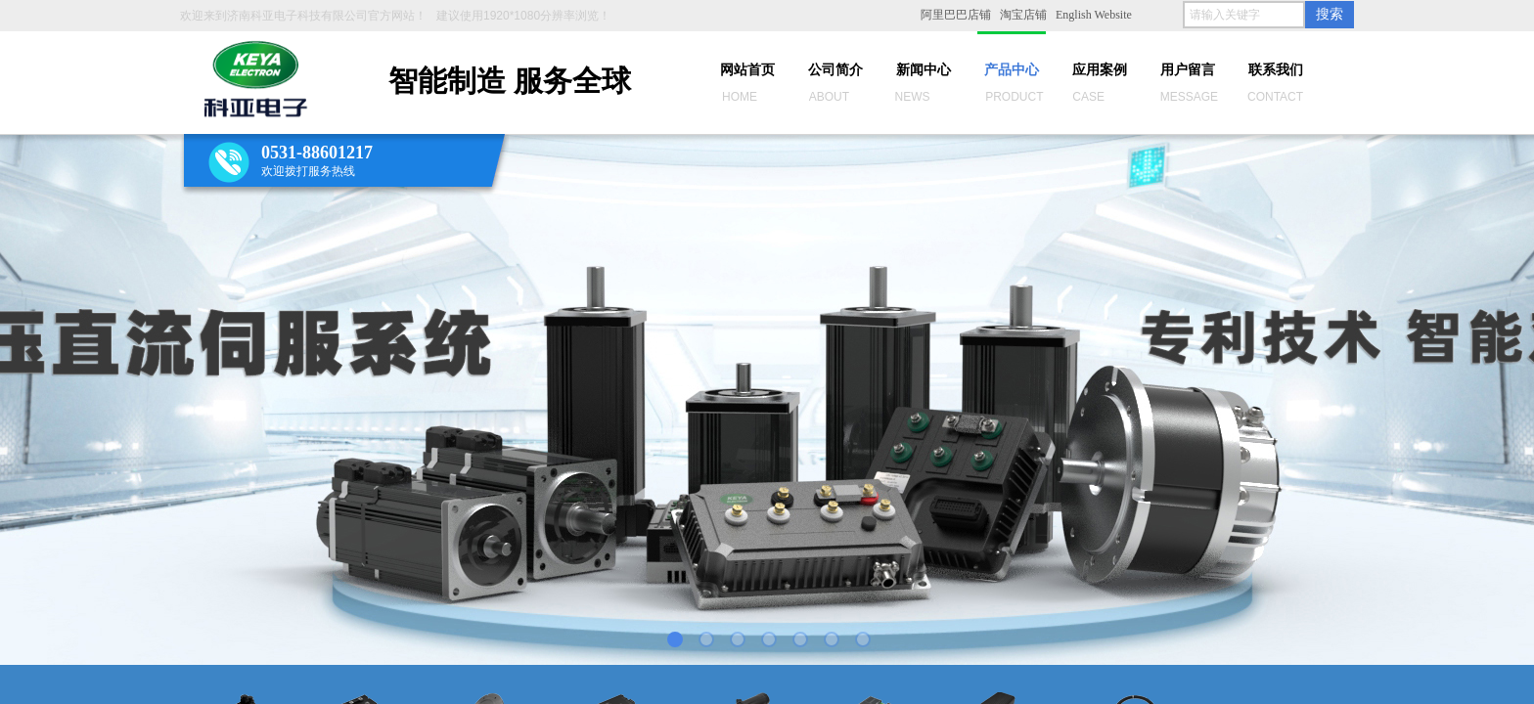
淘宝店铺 (1023, 15)
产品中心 (1011, 70)
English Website (1094, 15)
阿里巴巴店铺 (956, 15)
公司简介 (835, 70)
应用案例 (1099, 70)
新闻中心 (923, 70)
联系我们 (1275, 70)
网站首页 (747, 70)
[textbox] (1244, 14)
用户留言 (1187, 70)
